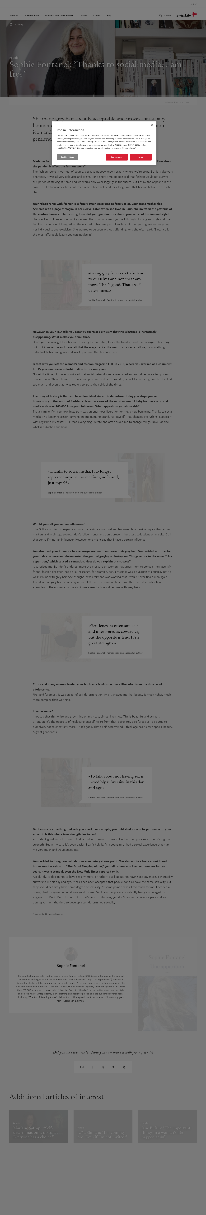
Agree (141, 157)
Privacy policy (134, 145)
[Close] (151, 125)
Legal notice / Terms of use (68, 148)
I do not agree (116, 157)
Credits (118, 145)
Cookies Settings (67, 157)
